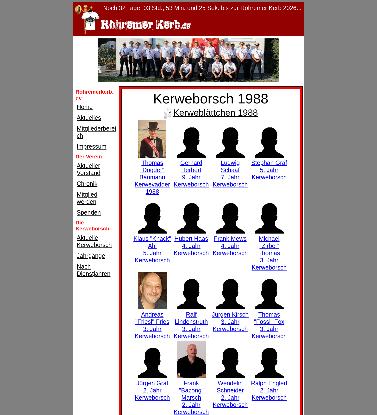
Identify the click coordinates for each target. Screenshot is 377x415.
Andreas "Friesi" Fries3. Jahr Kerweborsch (152, 321)
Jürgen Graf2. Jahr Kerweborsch (152, 387)
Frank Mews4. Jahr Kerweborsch (230, 242)
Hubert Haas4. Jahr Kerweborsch (191, 242)
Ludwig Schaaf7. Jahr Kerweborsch (230, 170)
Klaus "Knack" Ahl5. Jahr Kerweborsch (152, 246)
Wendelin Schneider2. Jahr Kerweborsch (230, 390)
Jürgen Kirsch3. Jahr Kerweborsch (230, 318)
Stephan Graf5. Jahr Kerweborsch (269, 166)
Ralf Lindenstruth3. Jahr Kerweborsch (191, 321)
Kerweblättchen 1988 (210, 113)
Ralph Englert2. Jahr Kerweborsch (269, 387)
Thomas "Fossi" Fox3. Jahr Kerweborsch (269, 321)
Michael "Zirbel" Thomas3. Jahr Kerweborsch (269, 249)
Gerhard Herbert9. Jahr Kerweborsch (191, 170)
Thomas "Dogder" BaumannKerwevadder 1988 (152, 173)
